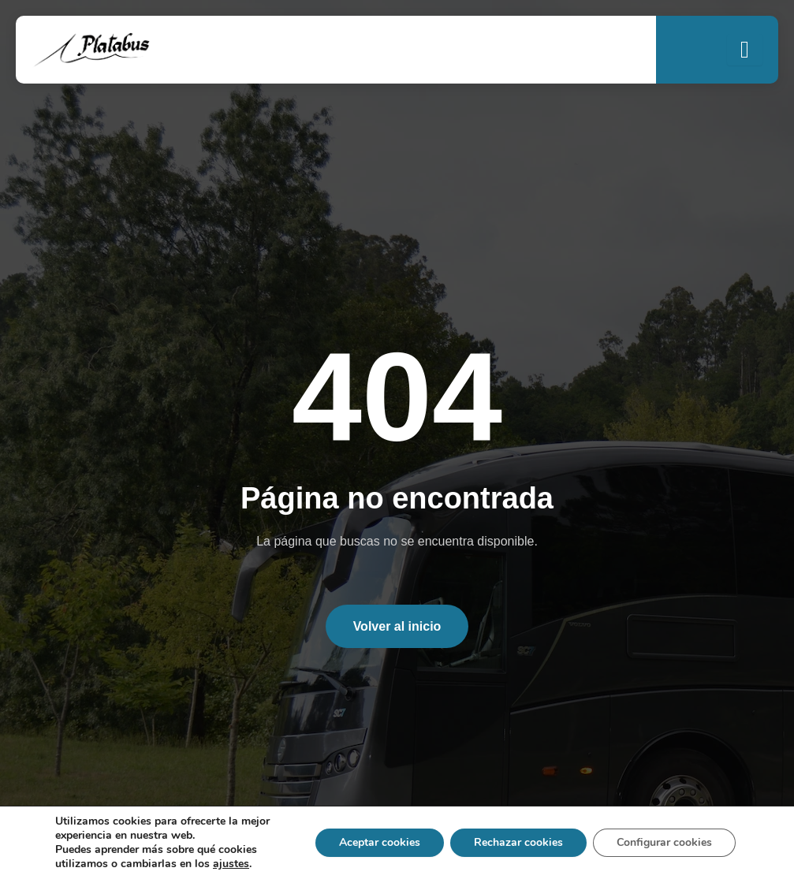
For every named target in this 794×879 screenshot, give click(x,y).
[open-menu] (744, 49)
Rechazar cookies (518, 842)
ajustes (231, 864)
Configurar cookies (664, 842)
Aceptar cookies (379, 842)
